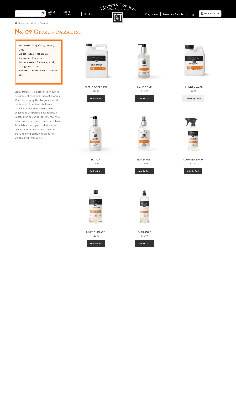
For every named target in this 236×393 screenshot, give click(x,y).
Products (89, 14)
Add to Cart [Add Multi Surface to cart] (96, 243)
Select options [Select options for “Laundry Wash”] (193, 98)
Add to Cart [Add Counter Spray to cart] (193, 171)
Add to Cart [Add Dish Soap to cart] (144, 243)
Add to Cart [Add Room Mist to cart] (144, 171)
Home (21, 23)
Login (192, 14)
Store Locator (68, 13)
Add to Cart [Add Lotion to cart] (96, 171)
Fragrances (151, 14)
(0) (212, 13)
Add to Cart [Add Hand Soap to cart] (144, 98)
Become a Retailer (173, 14)
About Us (51, 13)
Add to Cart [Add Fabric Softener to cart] (96, 98)
